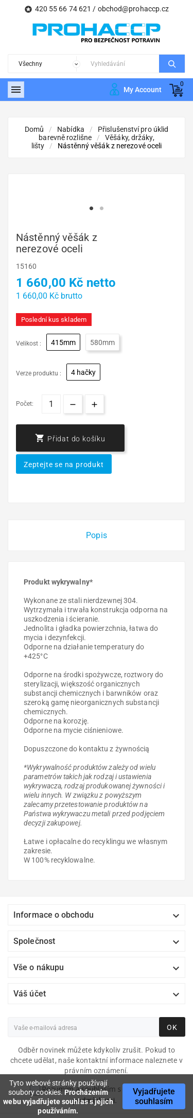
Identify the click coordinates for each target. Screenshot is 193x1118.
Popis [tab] (96, 535)
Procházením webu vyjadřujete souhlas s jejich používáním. (58, 1101)
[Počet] (51, 404)
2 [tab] (102, 208)
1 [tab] (91, 208)
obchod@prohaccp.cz (133, 9)
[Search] (122, 64)
